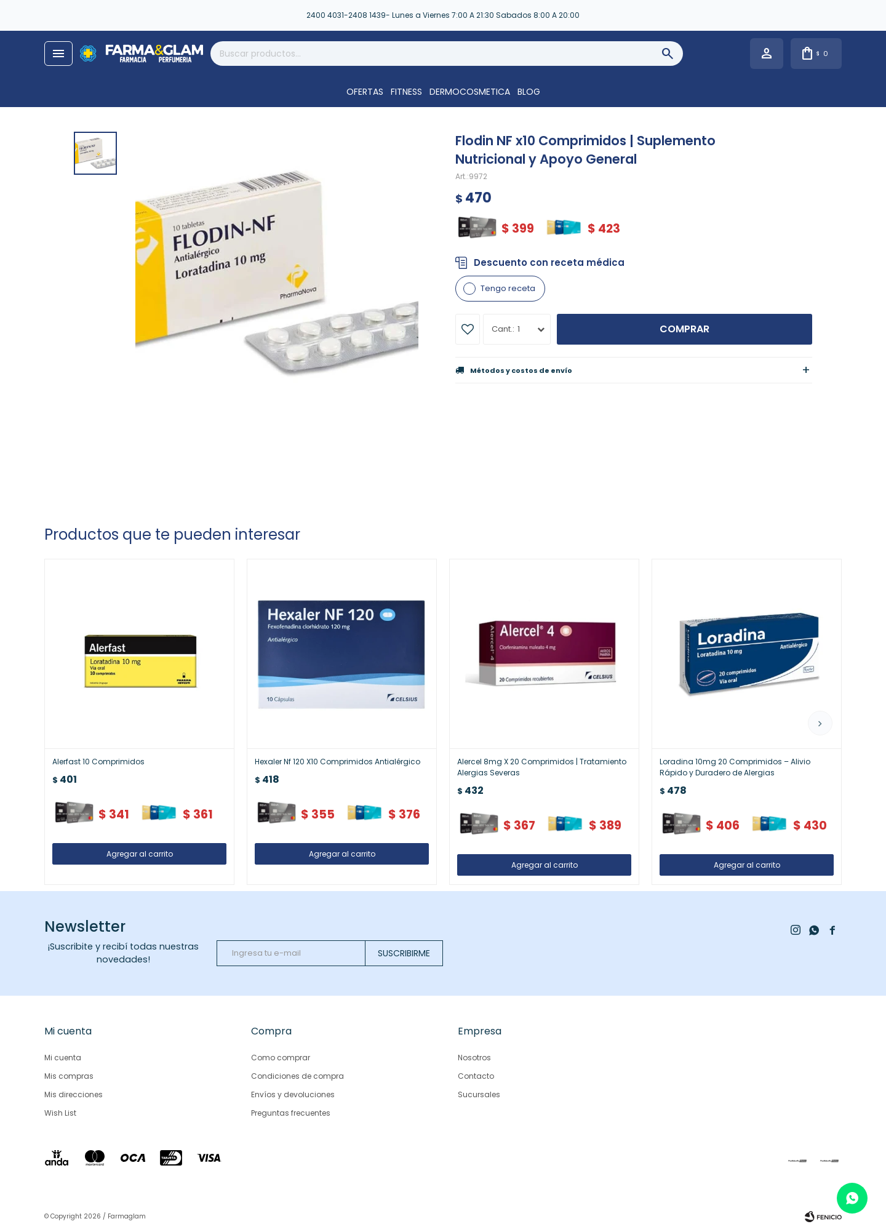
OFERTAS (364, 92)
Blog (528, 92)
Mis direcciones (73, 1094)
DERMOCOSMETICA (469, 92)
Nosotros (474, 1057)
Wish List (60, 1113)
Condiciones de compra (297, 1076)
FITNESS (406, 92)
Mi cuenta (62, 1057)
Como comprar (280, 1057)
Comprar (684, 329)
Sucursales (479, 1094)
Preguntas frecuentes (290, 1113)
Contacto (476, 1076)
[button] (820, 723)
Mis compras (69, 1076)
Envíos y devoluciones (293, 1094)
